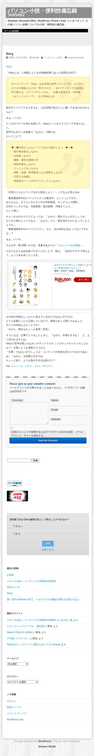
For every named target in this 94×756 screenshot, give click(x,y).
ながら (37, 366)
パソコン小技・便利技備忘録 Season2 (42, 13)
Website (55, 419)
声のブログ (47, 366)
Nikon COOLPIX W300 (19, 636)
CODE (10, 579)
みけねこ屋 (66, 624)
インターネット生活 (53, 57)
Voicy (9, 66)
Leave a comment (75, 57)
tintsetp (56, 648)
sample (20, 32)
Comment (17, 400)
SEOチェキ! (13, 591)
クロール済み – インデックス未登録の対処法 (32, 585)
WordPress (44, 745)
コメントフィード (17, 717)
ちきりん (29, 366)
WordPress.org (15, 723)
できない (16, 530)
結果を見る (48, 554)
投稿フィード (14, 711)
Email (54, 409)
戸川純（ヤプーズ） (18, 642)
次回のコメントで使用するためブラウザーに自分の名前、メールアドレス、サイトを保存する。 (47, 438)
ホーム (9, 32)
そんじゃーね (17, 366)
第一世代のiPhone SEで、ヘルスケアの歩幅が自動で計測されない (43, 603)
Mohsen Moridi (47, 750)
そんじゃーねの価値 (69, 245)
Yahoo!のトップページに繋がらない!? (28, 648)
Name (54, 400)
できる (15, 537)
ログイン (12, 705)
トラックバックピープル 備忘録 (25, 630)
